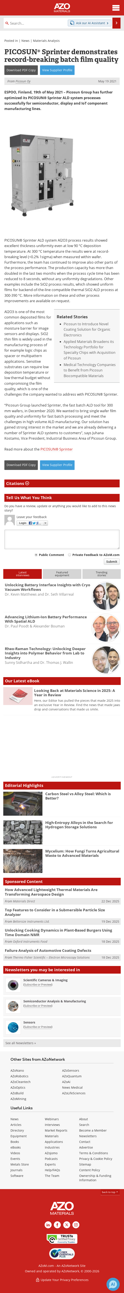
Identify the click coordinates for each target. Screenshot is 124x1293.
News (25, 41)
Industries (52, 1147)
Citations (17, 483)
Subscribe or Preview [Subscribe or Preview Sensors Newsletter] (37, 1027)
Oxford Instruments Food (30, 941)
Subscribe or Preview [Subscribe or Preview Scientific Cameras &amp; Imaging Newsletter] (37, 984)
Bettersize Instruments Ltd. (31, 921)
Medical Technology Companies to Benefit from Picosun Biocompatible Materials (90, 370)
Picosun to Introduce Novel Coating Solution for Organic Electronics (87, 329)
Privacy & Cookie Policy (95, 1159)
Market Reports (56, 1130)
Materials (52, 1136)
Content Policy (89, 1170)
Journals (16, 1170)
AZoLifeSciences (74, 1093)
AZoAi (66, 1082)
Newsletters (88, 1136)
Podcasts (51, 1159)
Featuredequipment (62, 573)
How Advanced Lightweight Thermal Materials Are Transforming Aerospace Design (51, 891)
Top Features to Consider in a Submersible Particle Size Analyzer (55, 912)
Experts (50, 1164)
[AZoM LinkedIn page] (48, 1224)
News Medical (72, 1087)
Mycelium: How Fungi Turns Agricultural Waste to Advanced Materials (82, 853)
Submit (111, 561)
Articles (15, 1125)
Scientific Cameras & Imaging (45, 980)
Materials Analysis (46, 41)
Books (14, 1142)
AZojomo (51, 1153)
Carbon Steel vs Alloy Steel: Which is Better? (78, 796)
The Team (52, 1176)
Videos (15, 1153)
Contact (84, 1142)
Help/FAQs (52, 1170)
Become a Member (93, 1130)
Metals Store (19, 1164)
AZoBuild (17, 1093)
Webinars (52, 1119)
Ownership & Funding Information (95, 1178)
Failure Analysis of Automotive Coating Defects (48, 950)
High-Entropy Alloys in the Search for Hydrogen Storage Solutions (79, 824)
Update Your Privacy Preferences (62, 1280)
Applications (54, 1142)
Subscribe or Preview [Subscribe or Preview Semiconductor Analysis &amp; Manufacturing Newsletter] (37, 1006)
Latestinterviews (22, 573)
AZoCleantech (20, 1082)
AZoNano (17, 1070)
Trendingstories (101, 573)
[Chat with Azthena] (113, 1284)
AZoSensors (70, 1070)
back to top (110, 1192)
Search (84, 1125)
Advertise (86, 1147)
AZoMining (18, 1099)
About (83, 1119)
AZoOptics (17, 1087)
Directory (17, 1130)
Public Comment (51, 555)
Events (15, 1159)
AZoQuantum (72, 1076)
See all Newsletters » (20, 1043)
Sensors (29, 1022)
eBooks (15, 1147)
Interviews (52, 1125)
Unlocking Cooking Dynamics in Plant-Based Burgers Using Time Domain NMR (58, 932)
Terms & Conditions (93, 1153)
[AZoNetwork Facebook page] (57, 1224)
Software (16, 1176)
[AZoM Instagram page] (75, 1224)
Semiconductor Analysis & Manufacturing (54, 1001)
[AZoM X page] (66, 1224)
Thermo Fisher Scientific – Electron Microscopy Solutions (51, 957)
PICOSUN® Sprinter (56, 449)
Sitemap (85, 1164)
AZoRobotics (19, 1076)
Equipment (18, 1136)
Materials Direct (24, 901)
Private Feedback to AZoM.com (96, 555)
